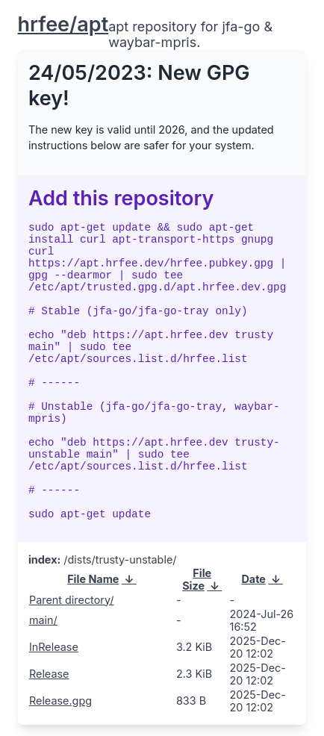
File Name (93, 579)
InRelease (53, 646)
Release (49, 673)
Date (253, 579)
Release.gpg (60, 700)
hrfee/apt (63, 24)
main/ (43, 620)
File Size (196, 579)
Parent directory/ (71, 599)
